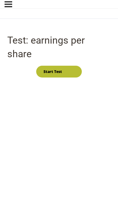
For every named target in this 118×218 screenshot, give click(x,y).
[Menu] (8, 4)
